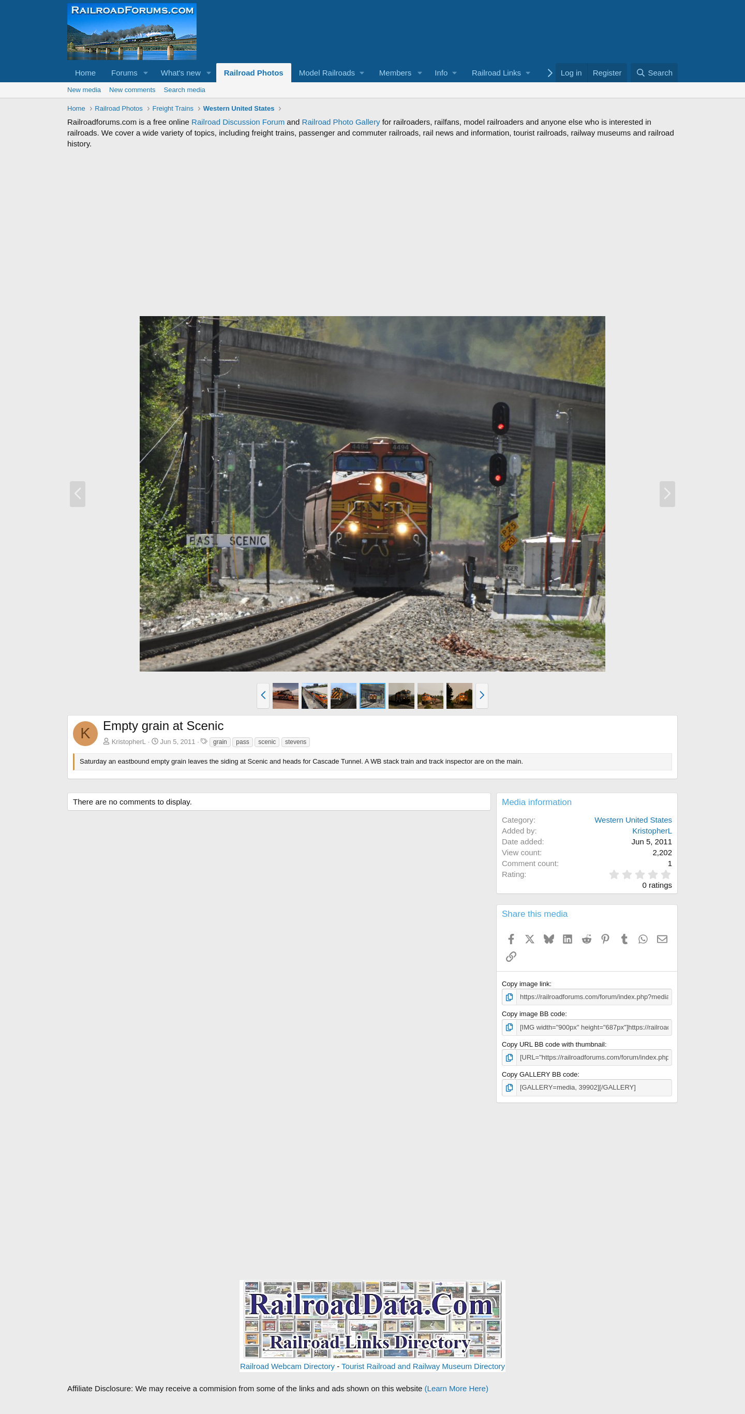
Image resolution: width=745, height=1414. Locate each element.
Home (85, 72)
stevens (295, 742)
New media (84, 90)
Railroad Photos (254, 72)
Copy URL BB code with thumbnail (553, 1044)
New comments (132, 90)
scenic (267, 742)
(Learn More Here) (456, 1388)
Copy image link (526, 984)
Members (395, 72)
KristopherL (129, 742)
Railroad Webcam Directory (287, 1366)
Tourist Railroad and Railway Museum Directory (423, 1366)
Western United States (633, 819)
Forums (124, 72)
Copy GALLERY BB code (539, 1074)
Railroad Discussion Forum (238, 121)
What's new (181, 72)
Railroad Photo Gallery (341, 121)
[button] (146, 72)
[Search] (654, 72)
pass (242, 742)
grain (220, 742)
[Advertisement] (372, 232)
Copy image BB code (533, 1014)
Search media (184, 90)
